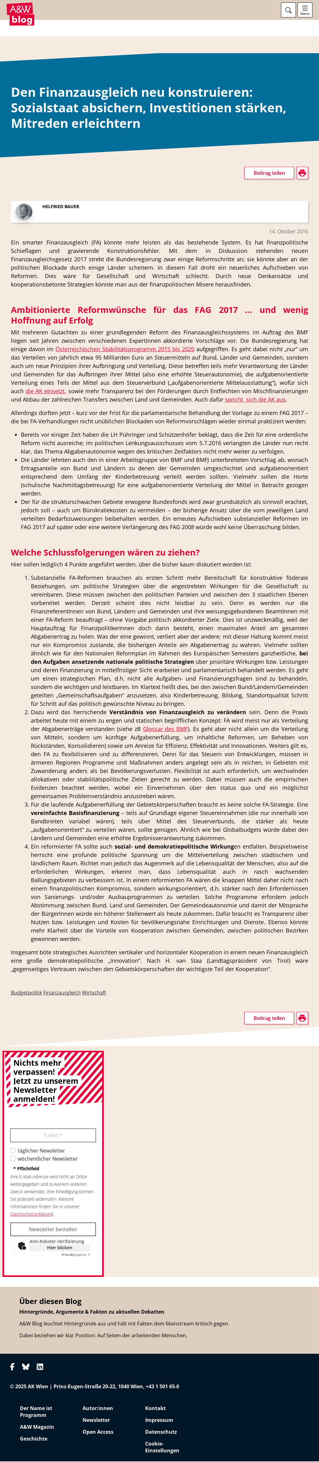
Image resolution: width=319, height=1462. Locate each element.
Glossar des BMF (165, 729)
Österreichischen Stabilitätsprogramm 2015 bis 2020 (124, 350)
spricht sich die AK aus (255, 400)
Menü (305, 14)
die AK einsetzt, (46, 392)
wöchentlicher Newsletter (48, 1159)
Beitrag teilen (269, 173)
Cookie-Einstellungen (162, 1448)
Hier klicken (59, 1248)
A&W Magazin (37, 1427)
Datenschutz (161, 1432)
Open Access (98, 1432)
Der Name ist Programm (36, 1412)
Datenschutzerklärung (31, 1215)
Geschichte (33, 1439)
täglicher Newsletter (41, 1151)
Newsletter (96, 1420)
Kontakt (155, 1408)
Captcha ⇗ (76, 1255)
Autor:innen (98, 1408)
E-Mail (53, 1136)
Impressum (159, 1420)
